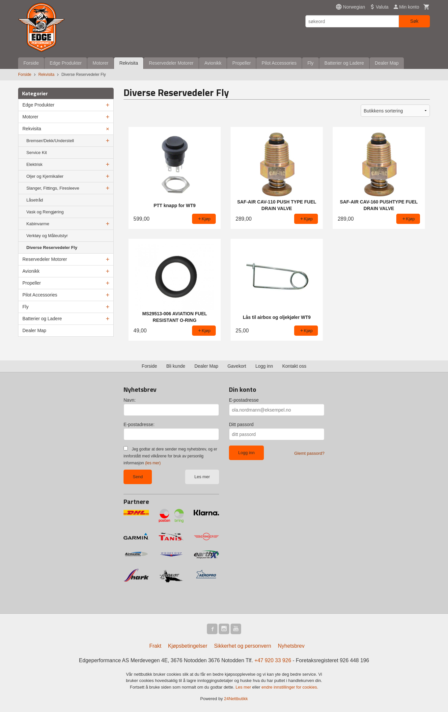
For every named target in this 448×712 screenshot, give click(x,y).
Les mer (202, 476)
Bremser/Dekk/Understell (50, 140)
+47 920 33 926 (272, 660)
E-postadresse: (139, 424)
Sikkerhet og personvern (242, 646)
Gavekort (236, 366)
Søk (414, 21)
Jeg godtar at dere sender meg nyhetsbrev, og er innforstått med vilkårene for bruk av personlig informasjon (170, 456)
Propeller (241, 63)
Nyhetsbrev (291, 646)
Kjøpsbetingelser (187, 646)
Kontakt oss (294, 366)
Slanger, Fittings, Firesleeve (52, 188)
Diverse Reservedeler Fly (51, 247)
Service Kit (36, 152)
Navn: (130, 400)
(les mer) (152, 463)
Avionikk (212, 63)
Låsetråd (34, 200)
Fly (310, 63)
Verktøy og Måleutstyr (47, 235)
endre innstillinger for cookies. (290, 687)
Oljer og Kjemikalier (45, 176)
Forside (31, 63)
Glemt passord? (309, 453)
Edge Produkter (66, 63)
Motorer (100, 63)
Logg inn (264, 366)
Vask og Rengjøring (45, 211)
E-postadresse (244, 400)
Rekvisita (128, 63)
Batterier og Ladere (344, 63)
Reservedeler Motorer (171, 63)
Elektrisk (34, 164)
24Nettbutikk (236, 698)
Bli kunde (175, 366)
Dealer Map (387, 63)
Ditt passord (241, 424)
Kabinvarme (37, 223)
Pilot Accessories (279, 63)
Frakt (155, 646)
